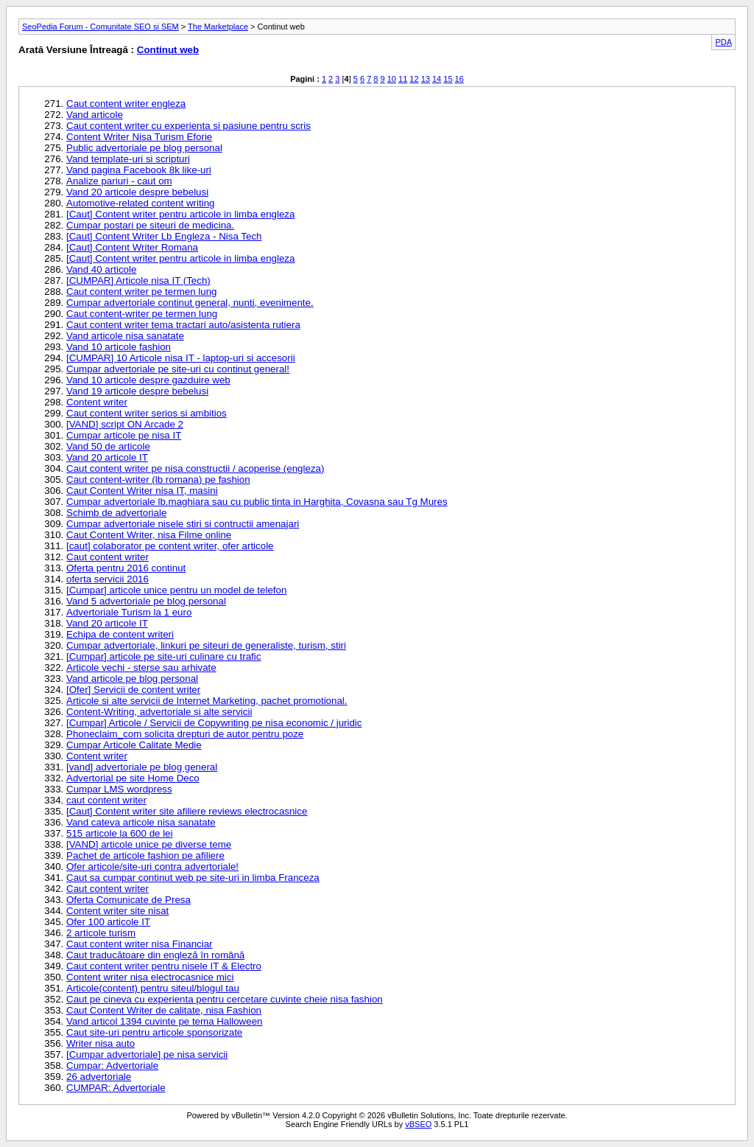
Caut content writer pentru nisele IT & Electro (163, 966)
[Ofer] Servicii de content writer (133, 689)
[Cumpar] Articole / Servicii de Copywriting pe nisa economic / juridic (214, 722)
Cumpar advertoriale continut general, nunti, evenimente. (190, 302)
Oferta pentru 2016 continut (126, 568)
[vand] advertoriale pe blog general (141, 767)
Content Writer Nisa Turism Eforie (139, 136)
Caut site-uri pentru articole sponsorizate (154, 1032)
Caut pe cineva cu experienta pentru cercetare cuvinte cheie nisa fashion (224, 999)
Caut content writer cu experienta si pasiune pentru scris (188, 125)
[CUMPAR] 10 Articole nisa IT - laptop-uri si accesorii (180, 357)
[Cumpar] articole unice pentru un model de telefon (176, 590)
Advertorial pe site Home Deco (133, 778)
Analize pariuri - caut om (119, 180)
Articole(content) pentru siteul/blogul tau (152, 988)
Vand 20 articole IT (107, 457)
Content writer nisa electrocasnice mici (149, 977)
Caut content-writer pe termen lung (141, 313)
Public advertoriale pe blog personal (144, 147)
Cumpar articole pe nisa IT (123, 435)
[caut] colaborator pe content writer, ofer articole (170, 545)
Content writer (96, 402)
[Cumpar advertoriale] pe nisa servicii (147, 1054)
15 (447, 78)
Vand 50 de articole (108, 446)
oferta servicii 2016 (107, 579)
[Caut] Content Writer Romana (132, 247)
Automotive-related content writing (140, 203)
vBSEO (418, 1124)
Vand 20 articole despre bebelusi (137, 192)
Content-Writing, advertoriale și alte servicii (159, 711)
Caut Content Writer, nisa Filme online (148, 534)
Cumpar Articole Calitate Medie (134, 744)
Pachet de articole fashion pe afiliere (145, 855)
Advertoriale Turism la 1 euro (128, 612)
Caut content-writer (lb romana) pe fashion (158, 479)
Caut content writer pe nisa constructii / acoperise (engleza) (195, 468)
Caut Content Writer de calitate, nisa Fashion (163, 1010)
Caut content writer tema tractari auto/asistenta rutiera (183, 324)
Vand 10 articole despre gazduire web (148, 380)
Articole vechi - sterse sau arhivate (141, 667)
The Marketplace (218, 26)
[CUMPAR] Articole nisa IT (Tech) (138, 280)
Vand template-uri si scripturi (128, 158)
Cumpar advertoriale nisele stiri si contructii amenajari (182, 523)
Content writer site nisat (117, 910)
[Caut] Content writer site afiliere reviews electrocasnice (186, 811)
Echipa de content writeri (120, 634)
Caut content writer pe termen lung (141, 291)
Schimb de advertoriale (116, 512)
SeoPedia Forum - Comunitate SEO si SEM (100, 26)
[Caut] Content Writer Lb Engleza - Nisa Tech (163, 236)
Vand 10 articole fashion (118, 346)
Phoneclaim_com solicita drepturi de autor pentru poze (184, 733)
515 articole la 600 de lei (119, 833)
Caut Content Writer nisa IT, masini (142, 490)
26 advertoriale (98, 1076)
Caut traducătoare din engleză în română (155, 955)
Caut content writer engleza (126, 103)
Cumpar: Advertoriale (112, 1065)
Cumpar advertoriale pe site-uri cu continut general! (177, 368)
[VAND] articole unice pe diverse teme (148, 844)
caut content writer (106, 800)
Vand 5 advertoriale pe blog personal (146, 601)
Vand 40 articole (101, 269)
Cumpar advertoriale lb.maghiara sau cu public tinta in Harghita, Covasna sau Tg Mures (257, 501)
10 (391, 78)
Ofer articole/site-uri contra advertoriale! (152, 866)
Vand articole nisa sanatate (125, 335)
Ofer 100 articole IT (108, 921)
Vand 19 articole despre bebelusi (137, 391)
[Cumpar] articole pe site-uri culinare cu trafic (163, 656)
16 (459, 78)
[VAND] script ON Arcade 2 (124, 424)
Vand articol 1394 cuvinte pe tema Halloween (164, 1021)
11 (402, 78)
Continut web (168, 49)
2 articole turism (100, 932)
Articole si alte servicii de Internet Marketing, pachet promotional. (207, 700)
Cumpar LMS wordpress (119, 789)
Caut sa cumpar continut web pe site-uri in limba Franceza (193, 877)
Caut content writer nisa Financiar (139, 943)
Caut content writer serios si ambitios (146, 413)
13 (425, 78)
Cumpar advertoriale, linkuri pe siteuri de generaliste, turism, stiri (206, 645)
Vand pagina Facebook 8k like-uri (138, 169)
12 (413, 78)
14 (436, 78)
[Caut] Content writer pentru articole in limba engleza (180, 214)
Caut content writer (107, 556)
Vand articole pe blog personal (132, 678)
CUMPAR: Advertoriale (116, 1087)
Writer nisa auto (100, 1043)
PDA (723, 42)
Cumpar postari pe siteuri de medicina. (150, 225)
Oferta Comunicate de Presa (128, 899)
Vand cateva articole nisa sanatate (141, 822)
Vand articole (94, 114)
